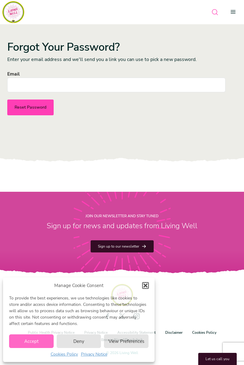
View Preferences (126, 341)
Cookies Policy (64, 354)
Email (13, 74)
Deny (78, 341)
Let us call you (217, 359)
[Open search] (215, 12)
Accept (31, 341)
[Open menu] (235, 12)
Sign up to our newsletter (122, 246)
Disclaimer (173, 332)
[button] (145, 285)
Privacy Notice (94, 354)
